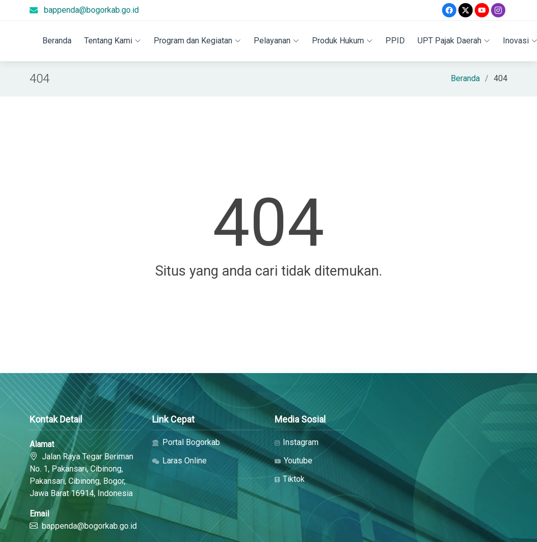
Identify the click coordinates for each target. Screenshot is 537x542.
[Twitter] (465, 10)
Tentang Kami (112, 40)
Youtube (293, 461)
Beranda (56, 40)
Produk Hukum (342, 40)
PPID (395, 40)
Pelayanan (276, 40)
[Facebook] (449, 10)
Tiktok (290, 479)
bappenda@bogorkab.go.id (91, 10)
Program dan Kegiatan (197, 40)
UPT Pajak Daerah (454, 40)
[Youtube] (482, 10)
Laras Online (179, 461)
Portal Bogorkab (186, 442)
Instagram (297, 442)
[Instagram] (498, 10)
